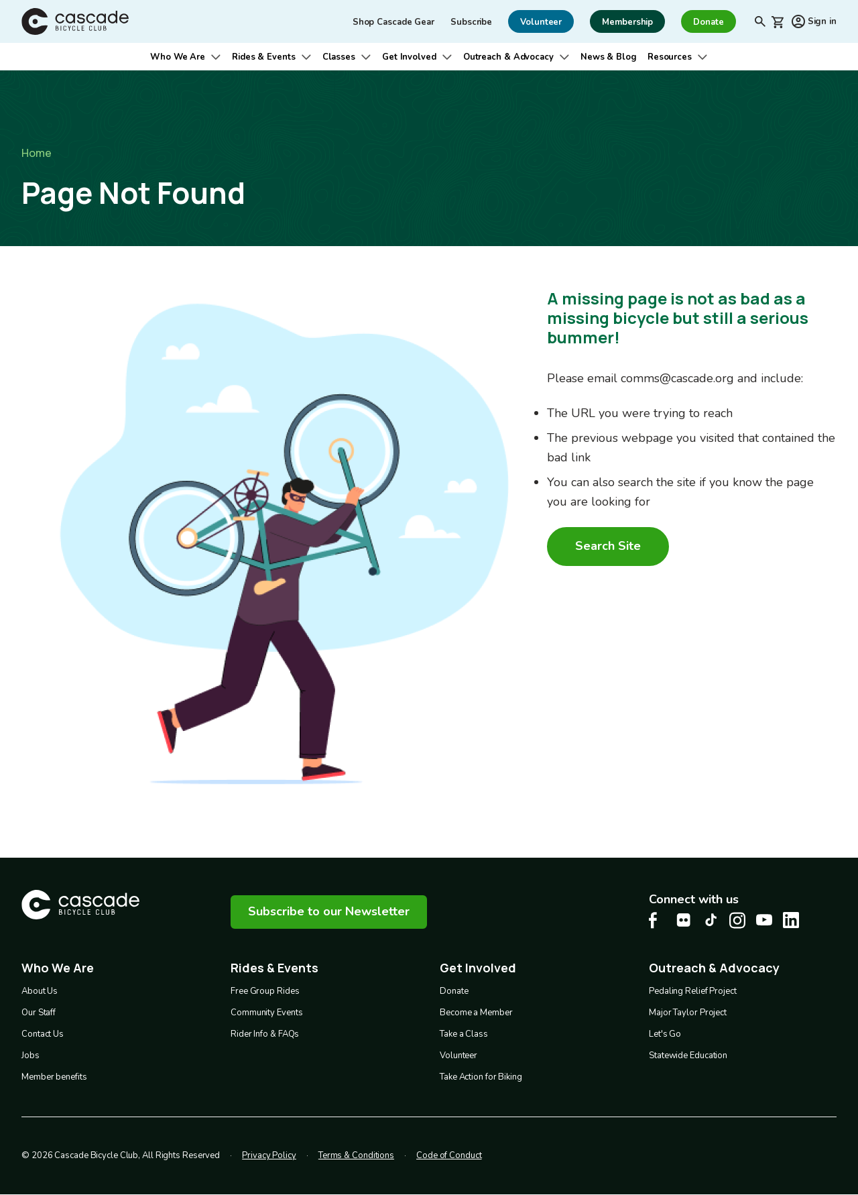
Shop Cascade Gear (393, 22)
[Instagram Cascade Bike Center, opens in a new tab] (737, 920)
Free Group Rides (265, 991)
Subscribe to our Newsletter (329, 911)
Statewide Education (688, 1055)
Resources (670, 57)
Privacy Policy (269, 1155)
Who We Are (177, 57)
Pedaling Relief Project (693, 991)
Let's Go (665, 1034)
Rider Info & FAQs (265, 1034)
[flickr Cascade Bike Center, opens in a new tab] (684, 920)
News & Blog (608, 57)
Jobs (30, 1055)
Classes (338, 57)
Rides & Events (264, 57)
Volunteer (458, 1055)
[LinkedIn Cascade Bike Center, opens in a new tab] (791, 920)
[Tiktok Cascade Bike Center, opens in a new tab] (710, 919)
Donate (454, 991)
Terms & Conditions (356, 1155)
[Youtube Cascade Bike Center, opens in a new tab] (764, 919)
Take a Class (464, 1034)
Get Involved (409, 57)
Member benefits (54, 1077)
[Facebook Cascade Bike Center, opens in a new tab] (657, 920)
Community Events (266, 1013)
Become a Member (476, 1013)
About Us (39, 991)
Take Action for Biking (481, 1077)
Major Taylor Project (688, 1013)
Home (36, 153)
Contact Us (42, 1034)
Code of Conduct (449, 1155)
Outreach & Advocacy (508, 57)
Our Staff (38, 1013)
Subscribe (471, 22)
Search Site (608, 546)
